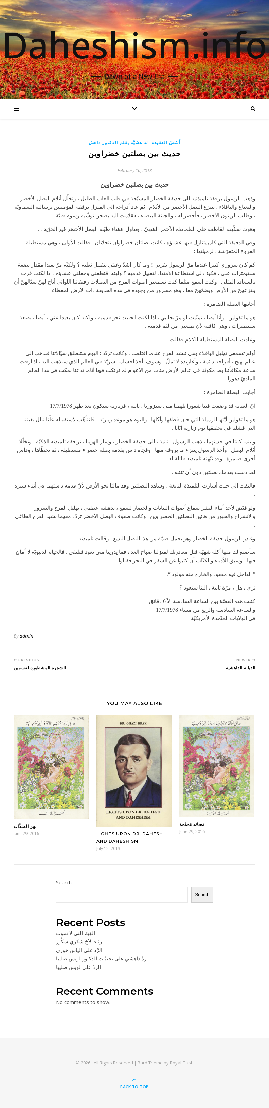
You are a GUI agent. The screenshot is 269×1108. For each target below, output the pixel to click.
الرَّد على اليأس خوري (79, 950)
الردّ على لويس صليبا (78, 967)
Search (64, 882)
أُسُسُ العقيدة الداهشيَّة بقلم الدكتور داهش (135, 143)
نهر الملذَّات (25, 826)
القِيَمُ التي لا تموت (75, 933)
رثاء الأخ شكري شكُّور (79, 941)
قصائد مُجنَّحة (192, 824)
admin (26, 636)
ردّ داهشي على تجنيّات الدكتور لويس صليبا (101, 958)
